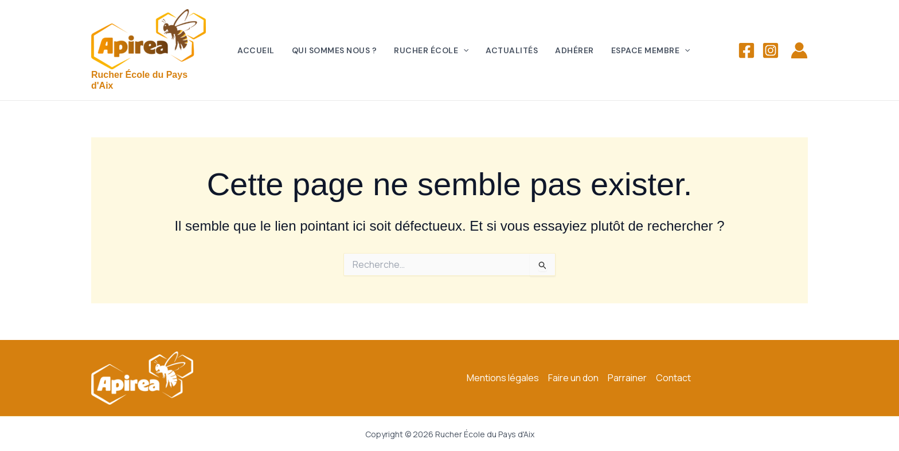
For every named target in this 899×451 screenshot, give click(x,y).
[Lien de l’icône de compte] (799, 50)
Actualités (512, 50)
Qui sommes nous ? (334, 50)
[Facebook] (746, 50)
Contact (673, 377)
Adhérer (574, 50)
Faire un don (573, 377)
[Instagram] (770, 50)
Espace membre (650, 50)
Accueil (256, 50)
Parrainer (627, 377)
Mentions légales (503, 377)
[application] (463, 50)
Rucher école (431, 50)
